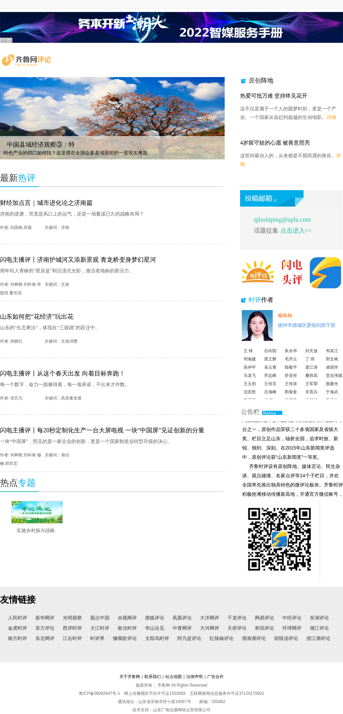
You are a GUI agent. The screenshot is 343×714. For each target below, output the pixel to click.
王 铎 (248, 355)
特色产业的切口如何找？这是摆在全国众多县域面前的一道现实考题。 (77, 153)
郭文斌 (332, 363)
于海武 (332, 396)
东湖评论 (319, 617)
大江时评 (99, 628)
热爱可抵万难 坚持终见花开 (273, 96)
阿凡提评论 (189, 638)
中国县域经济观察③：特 (41, 144)
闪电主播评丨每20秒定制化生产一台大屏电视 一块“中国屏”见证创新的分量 (102, 430)
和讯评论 (264, 628)
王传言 (270, 388)
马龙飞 (250, 380)
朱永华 (291, 355)
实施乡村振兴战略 (35, 530)
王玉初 (250, 388)
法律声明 (194, 676)
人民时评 (17, 617)
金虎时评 (17, 628)
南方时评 (17, 638)
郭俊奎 (291, 396)
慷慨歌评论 (125, 638)
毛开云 (291, 363)
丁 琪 (310, 363)
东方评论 (45, 628)
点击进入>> (295, 230)
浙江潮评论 (318, 638)
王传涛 (291, 388)
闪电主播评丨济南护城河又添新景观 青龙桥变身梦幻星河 (78, 259)
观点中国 (99, 617)
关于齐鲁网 (129, 676)
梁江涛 (311, 371)
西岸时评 (72, 628)
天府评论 (237, 628)
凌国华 (332, 371)
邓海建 (250, 363)
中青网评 (182, 628)
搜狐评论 (154, 617)
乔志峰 (270, 380)
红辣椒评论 (222, 638)
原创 (261, 80)
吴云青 (270, 371)
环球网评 (291, 628)
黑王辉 (270, 363)
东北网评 (45, 638)
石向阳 (270, 355)
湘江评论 (319, 628)
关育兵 (311, 396)
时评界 (97, 638)
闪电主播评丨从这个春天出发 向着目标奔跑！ (62, 373)
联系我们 (152, 676)
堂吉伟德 (334, 380)
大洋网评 (209, 617)
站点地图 (173, 676)
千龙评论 (237, 617)
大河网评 (209, 628)
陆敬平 (291, 371)
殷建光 (332, 388)
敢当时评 (127, 628)
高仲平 (250, 371)
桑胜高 (311, 380)
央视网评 (127, 617)
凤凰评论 (182, 617)
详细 (331, 117)
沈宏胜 (250, 396)
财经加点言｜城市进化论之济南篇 (46, 202)
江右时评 (72, 638)
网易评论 (264, 617)
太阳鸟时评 (157, 638)
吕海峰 (270, 396)
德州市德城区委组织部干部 (306, 325)
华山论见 (154, 628)
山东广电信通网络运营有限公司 (182, 709)
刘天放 (311, 355)
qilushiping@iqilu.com (282, 219)
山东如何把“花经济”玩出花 (36, 316)
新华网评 (45, 617)
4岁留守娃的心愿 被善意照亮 (275, 143)
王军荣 (311, 388)
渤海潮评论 (254, 638)
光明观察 (72, 617)
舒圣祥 (291, 380)
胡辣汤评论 (286, 638)
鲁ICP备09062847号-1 (99, 693)
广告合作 (215, 676)
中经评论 (291, 617)
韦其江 (332, 355)
